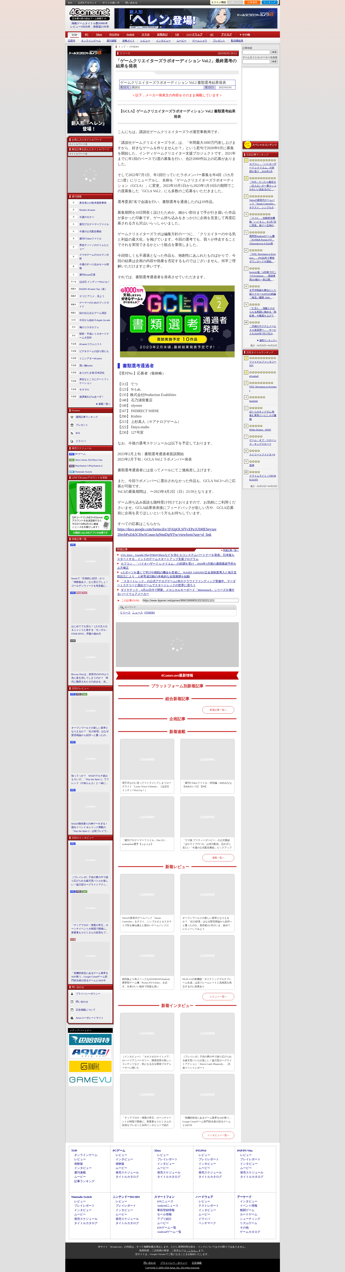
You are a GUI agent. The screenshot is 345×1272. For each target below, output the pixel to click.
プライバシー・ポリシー (173, 1262)
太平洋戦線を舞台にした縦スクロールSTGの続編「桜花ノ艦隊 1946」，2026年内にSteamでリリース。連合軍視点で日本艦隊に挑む (262, 294)
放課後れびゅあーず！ (91, 396)
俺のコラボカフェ (89, 327)
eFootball (254, 376)
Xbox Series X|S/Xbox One (89, 459)
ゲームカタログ (250, 1231)
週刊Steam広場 (87, 274)
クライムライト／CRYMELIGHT (262, 477)
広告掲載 (197, 1262)
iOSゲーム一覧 (166, 1227)
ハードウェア (194, 34)
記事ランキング (84, 1181)
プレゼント (219, 40)
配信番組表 (237, 40)
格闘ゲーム (247, 1210)
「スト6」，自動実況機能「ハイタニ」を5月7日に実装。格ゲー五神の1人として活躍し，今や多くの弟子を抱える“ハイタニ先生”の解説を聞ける (262, 222)
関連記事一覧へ (231, 550)
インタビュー (163, 40)
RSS (70, 2)
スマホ (146, 34)
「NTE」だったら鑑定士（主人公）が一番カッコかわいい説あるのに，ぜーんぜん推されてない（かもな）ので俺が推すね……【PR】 (262, 186)
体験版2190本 (101, 26)
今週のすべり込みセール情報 (94, 266)
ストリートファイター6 (262, 454)
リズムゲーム (248, 1223)
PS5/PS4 (114, 34)
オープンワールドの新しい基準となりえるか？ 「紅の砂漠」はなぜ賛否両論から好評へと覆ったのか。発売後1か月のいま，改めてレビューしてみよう (90, 731)
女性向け (162, 34)
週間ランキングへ (268, 340)
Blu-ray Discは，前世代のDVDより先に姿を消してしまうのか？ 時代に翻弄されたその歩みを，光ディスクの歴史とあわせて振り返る (90, 678)
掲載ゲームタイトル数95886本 (90, 23)
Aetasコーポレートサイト (90, 1017)
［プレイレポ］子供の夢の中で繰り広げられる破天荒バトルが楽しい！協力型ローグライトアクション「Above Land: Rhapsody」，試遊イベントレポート (89, 881)
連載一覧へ (104, 403)
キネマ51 (84, 389)
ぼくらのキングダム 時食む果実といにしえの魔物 (262, 415)
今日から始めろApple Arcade (94, 320)
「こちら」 (192, 1250)
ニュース (137, 612)
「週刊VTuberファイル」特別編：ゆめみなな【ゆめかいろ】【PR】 (207, 784)
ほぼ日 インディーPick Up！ (94, 281)
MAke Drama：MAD (260, 429)
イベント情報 (248, 1205)
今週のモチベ (86, 217)
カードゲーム (248, 1214)
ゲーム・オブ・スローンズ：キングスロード (262, 442)
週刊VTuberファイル (90, 238)
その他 (244, 1227)
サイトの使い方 (111, 2)
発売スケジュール (127, 1172)
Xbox (99, 34)
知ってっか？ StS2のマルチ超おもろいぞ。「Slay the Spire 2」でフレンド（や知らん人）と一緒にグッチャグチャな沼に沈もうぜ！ (90, 779)
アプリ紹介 (164, 1218)
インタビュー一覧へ (218, 1135)
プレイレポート (167, 1159)
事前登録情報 (166, 1210)
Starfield (253, 401)
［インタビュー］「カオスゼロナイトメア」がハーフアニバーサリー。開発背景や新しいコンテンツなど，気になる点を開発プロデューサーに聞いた (146, 1062)
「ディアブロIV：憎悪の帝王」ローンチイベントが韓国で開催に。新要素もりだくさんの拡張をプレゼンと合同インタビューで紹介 (89, 929)
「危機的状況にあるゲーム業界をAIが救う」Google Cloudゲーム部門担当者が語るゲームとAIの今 (89, 977)
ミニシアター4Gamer (90, 358)
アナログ (226, 34)
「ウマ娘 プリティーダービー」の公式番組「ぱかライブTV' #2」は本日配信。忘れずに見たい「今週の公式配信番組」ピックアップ (207, 844)
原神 (251, 465)
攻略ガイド (128, 40)
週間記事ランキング (87, 416)
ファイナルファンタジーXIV (262, 363)
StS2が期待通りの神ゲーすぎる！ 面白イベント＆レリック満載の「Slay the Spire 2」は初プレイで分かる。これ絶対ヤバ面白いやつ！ (90, 827)
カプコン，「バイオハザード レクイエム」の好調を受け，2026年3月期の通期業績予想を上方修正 (262, 168)
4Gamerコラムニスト (90, 344)
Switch (130, 34)
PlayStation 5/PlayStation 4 (88, 465)
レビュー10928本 (80, 26)
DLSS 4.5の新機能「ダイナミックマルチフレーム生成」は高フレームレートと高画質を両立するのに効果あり (207, 983)
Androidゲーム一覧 (169, 1231)
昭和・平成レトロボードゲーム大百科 (94, 335)
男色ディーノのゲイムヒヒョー (94, 247)
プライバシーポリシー (88, 993)
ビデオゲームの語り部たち (94, 351)
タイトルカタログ (127, 1176)
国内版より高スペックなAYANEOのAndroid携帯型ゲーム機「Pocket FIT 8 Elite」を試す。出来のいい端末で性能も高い (146, 983)
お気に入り (235, 2)
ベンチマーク (207, 1223)
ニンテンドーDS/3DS (126, 1197)
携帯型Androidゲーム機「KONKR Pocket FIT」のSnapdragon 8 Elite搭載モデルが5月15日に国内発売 (262, 240)
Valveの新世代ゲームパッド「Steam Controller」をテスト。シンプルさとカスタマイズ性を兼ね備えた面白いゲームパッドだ (146, 922)
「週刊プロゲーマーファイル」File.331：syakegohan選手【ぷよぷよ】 (144, 842)
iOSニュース (165, 1201)
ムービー (181, 40)
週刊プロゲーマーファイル (94, 224)
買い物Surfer (86, 365)
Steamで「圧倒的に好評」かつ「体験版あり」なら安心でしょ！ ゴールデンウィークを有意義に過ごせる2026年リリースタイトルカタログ (90, 582)
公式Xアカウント (87, 2)
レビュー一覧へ (218, 996)
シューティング (250, 1218)
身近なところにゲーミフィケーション (94, 381)
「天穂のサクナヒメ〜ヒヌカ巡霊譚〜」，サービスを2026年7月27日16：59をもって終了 (262, 330)
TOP (74, 35)
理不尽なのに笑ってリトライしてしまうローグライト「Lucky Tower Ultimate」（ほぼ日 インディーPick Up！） (146, 786)
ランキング (269, 2)
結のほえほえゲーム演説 (92, 313)
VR (177, 34)
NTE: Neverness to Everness (263, 388)
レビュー (145, 40)
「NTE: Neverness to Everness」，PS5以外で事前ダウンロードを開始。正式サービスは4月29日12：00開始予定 (262, 258)
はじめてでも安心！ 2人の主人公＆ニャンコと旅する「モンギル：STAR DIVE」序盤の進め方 (89, 630)
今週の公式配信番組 (90, 231)
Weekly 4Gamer (87, 210)
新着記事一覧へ (218, 709)
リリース (125, 612)
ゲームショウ (199, 40)
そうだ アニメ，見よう (92, 296)
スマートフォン (164, 1197)
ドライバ (81, 441)
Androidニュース (167, 1205)
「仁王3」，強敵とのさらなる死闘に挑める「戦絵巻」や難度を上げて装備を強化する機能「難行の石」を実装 (262, 312)
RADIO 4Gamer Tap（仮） (93, 289)
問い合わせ (131, 2)
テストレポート (209, 1205)
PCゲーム (80, 453)
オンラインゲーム (91, 40)
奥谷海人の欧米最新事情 (92, 202)
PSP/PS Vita (244, 1150)
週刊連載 (111, 40)
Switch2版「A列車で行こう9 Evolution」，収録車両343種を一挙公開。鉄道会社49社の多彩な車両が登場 (262, 276)
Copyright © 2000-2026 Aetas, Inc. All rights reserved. (172, 1267)
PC (87, 34)
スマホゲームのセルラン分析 (94, 256)
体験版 (78, 1163)
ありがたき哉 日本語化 (92, 372)
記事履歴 (252, 2)
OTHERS (149, 612)
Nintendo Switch (83, 471)
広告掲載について (85, 1009)
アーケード (244, 1197)
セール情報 (164, 1214)
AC (212, 34)
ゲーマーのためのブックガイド (94, 304)
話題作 (71, 40)
